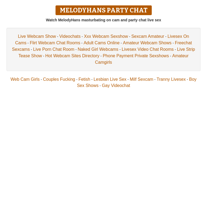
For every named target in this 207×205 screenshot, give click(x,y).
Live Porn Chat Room (53, 49)
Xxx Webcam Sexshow (106, 36)
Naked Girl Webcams (98, 49)
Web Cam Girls (25, 79)
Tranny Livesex (171, 79)
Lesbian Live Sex (110, 79)
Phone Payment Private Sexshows (136, 55)
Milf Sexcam (141, 79)
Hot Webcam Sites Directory (72, 55)
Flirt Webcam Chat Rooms (55, 43)
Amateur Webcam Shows (147, 43)
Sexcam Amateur (147, 36)
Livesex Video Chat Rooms (148, 49)
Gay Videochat (116, 85)
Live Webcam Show (37, 36)
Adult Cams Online (101, 43)
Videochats (70, 36)
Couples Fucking (59, 79)
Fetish (84, 79)
